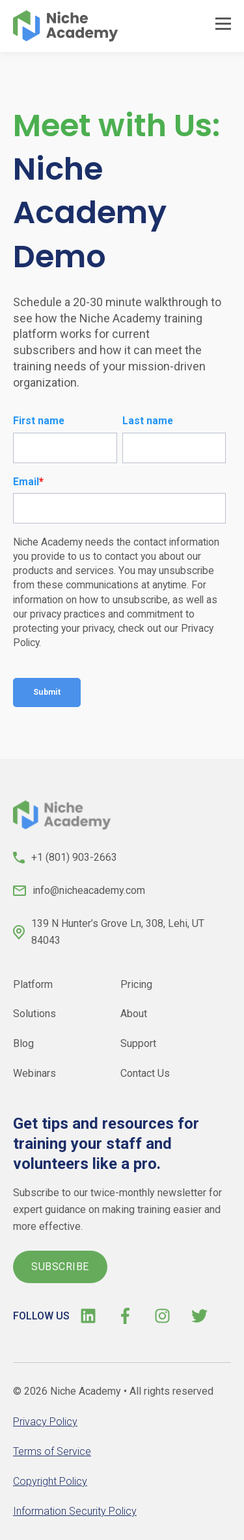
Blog (23, 1043)
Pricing (136, 984)
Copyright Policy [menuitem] (50, 1481)
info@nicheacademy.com (89, 890)
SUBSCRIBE (60, 1266)
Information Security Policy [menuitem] (75, 1511)
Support (138, 1043)
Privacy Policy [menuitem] (45, 1421)
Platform (33, 984)
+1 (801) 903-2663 (74, 857)
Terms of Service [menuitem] (52, 1451)
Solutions (34, 1013)
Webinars (34, 1073)
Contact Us (145, 1073)
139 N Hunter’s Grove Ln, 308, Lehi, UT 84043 (117, 931)
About (133, 1013)
